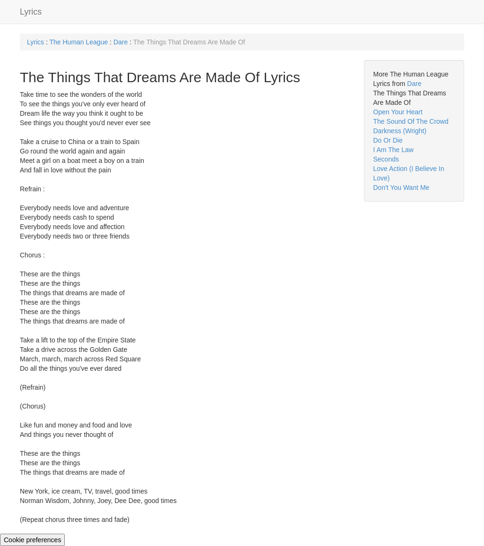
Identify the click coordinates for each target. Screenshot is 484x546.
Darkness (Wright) (400, 131)
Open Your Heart (398, 112)
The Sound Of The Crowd (411, 121)
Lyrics (31, 12)
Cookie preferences (32, 540)
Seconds (386, 159)
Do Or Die (388, 140)
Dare (120, 42)
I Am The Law (393, 150)
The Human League (78, 42)
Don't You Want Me (401, 187)
